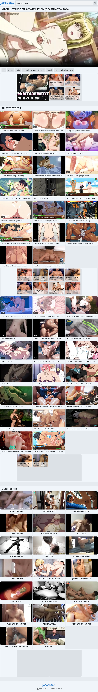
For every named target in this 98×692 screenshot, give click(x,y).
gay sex (10, 70)
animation (64, 70)
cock (56, 70)
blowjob (49, 70)
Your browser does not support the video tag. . (49, 39)
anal (71, 70)
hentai (18, 70)
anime (33, 70)
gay (4, 70)
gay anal (26, 70)
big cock (41, 70)
